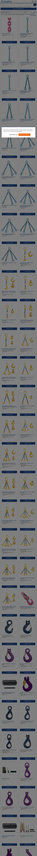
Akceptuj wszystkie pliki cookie (24, 134)
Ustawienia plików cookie (13, 134)
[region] (18, 132)
